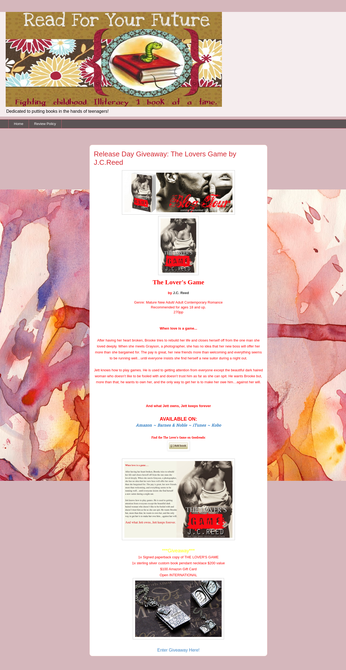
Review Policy (45, 124)
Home (19, 124)
